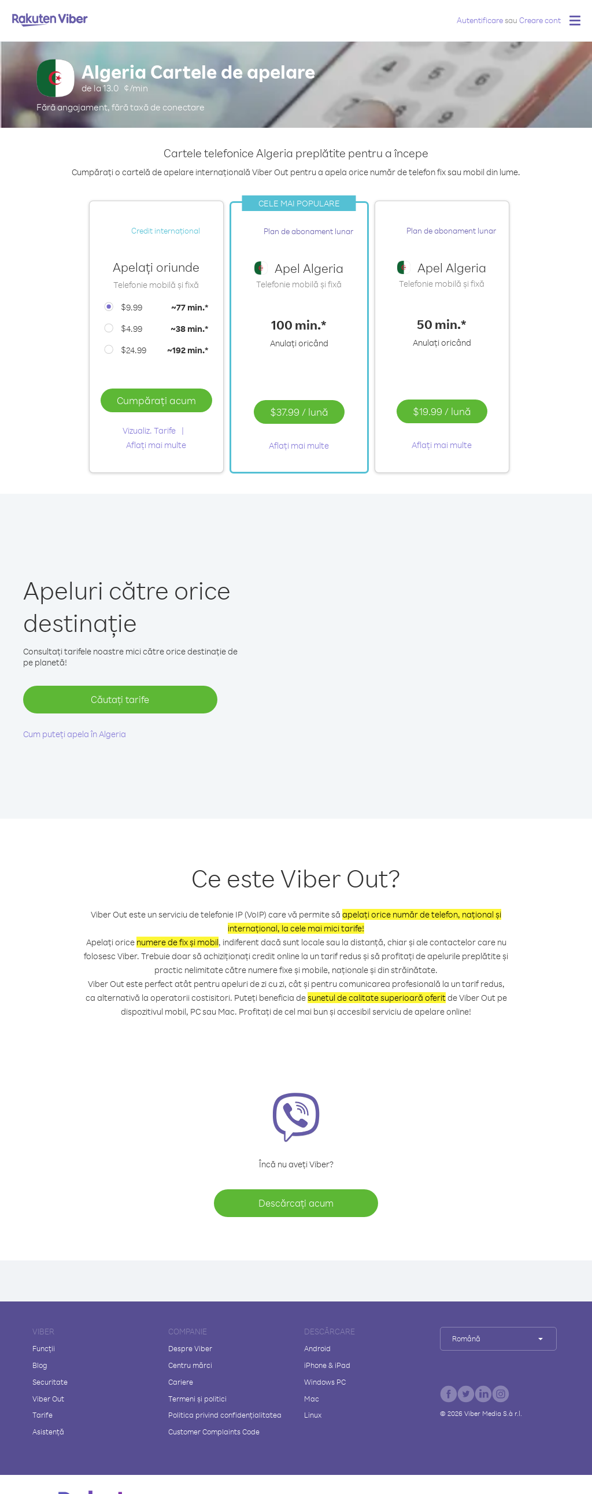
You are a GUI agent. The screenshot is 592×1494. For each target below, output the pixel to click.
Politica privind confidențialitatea (225, 1414)
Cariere (180, 1381)
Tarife (42, 1414)
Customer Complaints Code (214, 1431)
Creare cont (540, 20)
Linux (312, 1414)
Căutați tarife (120, 699)
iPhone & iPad (327, 1365)
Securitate (50, 1381)
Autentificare (480, 20)
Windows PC (325, 1381)
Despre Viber (190, 1348)
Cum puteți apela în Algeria (74, 733)
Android (317, 1348)
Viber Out (48, 1398)
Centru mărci (190, 1365)
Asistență (48, 1431)
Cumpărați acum (156, 400)
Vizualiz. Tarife (149, 430)
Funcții (43, 1348)
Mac (311, 1398)
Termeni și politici (197, 1398)
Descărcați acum (296, 1203)
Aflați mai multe (156, 444)
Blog (39, 1365)
